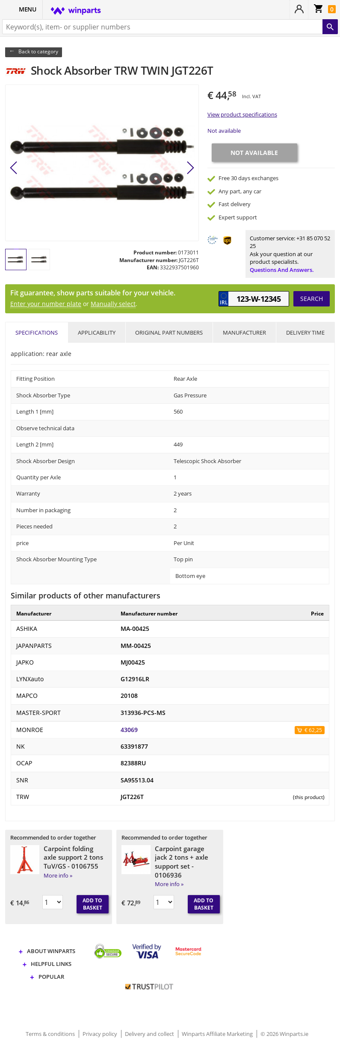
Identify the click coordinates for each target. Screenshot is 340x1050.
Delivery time (305, 332)
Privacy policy (100, 1034)
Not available (224, 130)
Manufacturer (244, 332)
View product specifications (242, 114)
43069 (129, 730)
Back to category (38, 51)
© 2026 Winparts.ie (284, 1034)
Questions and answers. (282, 270)
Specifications (36, 332)
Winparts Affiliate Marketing (218, 1034)
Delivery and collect (150, 1034)
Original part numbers (169, 332)
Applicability (96, 332)
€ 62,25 (313, 730)
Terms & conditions (51, 1034)
